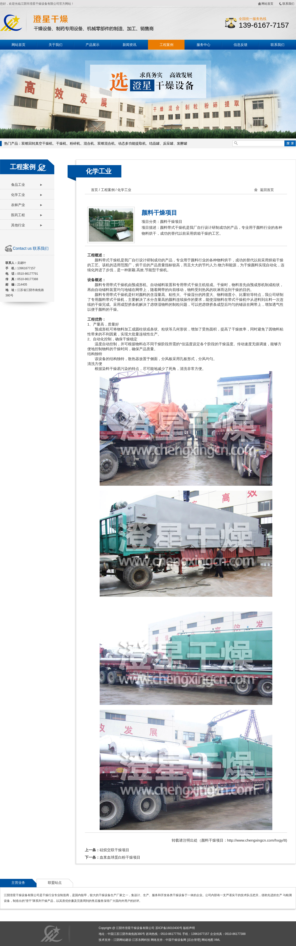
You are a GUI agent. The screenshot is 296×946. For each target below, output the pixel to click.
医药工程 (18, 215)
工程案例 (166, 45)
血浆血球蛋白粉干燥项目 (120, 857)
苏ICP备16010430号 (168, 928)
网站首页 (267, 3)
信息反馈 (240, 45)
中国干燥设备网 (176, 940)
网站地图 (207, 940)
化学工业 (18, 195)
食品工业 (18, 185)
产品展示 (92, 45)
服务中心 (203, 45)
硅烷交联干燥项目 (114, 850)
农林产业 (18, 205)
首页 (94, 190)
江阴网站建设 (122, 940)
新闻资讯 (129, 45)
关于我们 (55, 45)
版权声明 (189, 928)
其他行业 (18, 225)
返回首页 (267, 190)
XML (217, 940)
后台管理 (194, 940)
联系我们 (288, 3)
